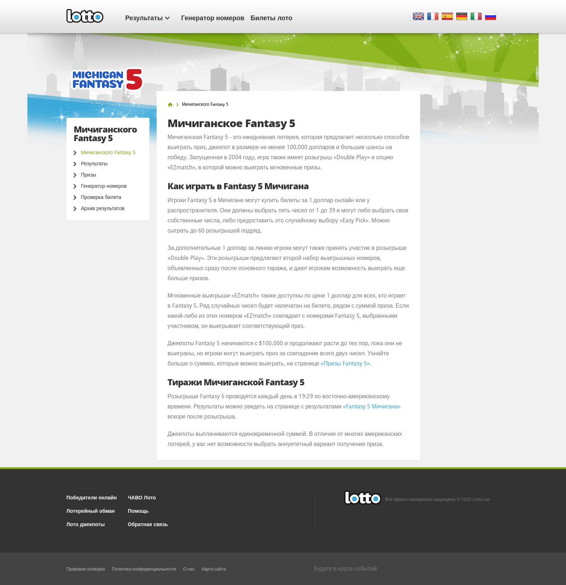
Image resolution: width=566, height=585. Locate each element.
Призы (88, 175)
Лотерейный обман (90, 510)
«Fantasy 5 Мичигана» (372, 406)
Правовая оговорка (85, 569)
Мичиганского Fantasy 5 (108, 152)
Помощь (138, 510)
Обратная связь (148, 524)
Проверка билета (101, 197)
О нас (189, 569)
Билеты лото (271, 17)
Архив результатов (103, 208)
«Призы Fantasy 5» (345, 363)
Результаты (147, 17)
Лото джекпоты (85, 524)
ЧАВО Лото (142, 497)
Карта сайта (214, 569)
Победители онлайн (91, 497)
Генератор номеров (212, 17)
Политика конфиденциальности (144, 569)
